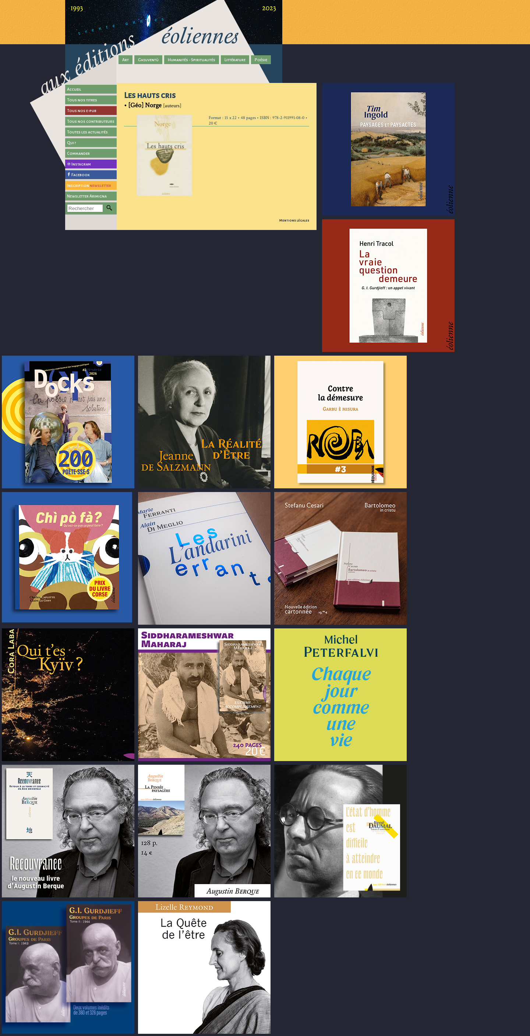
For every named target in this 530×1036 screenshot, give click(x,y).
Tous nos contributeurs (90, 121)
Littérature (235, 59)
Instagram (81, 164)
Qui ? (71, 142)
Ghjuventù (148, 59)
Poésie (261, 59)
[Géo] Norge (145, 105)
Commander (78, 153)
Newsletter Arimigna (87, 196)
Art (125, 59)
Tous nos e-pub (81, 110)
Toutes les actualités (87, 132)
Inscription (89, 185)
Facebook (80, 174)
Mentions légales (294, 220)
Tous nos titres (82, 100)
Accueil (74, 89)
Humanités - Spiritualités (191, 59)
